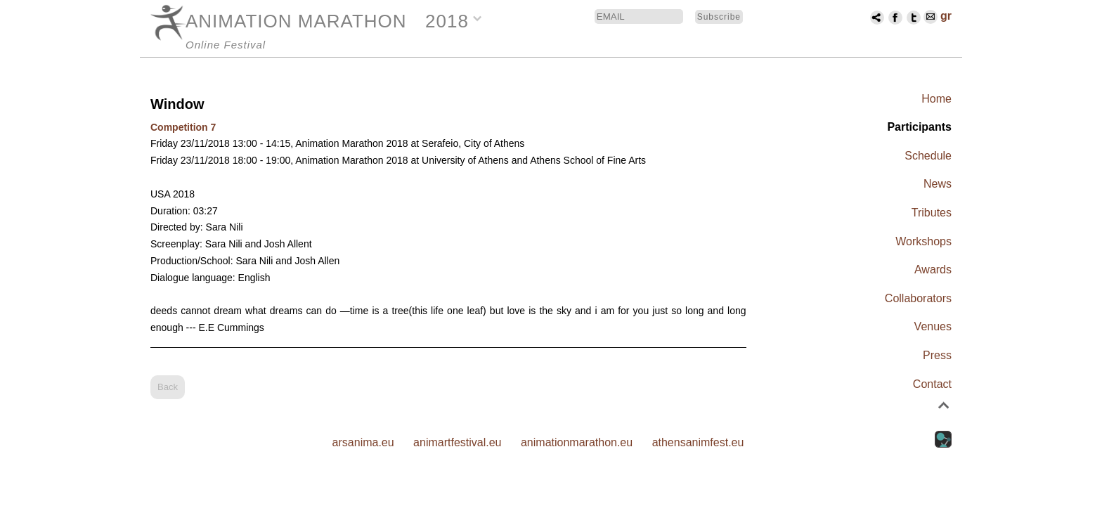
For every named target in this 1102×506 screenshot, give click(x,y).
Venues (933, 326)
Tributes (932, 213)
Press (937, 355)
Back (167, 387)
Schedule (928, 156)
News (937, 184)
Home (936, 99)
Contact (932, 384)
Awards (933, 269)
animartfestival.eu (457, 442)
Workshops (923, 241)
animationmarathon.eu (577, 442)
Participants (919, 127)
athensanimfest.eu (698, 442)
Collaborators (918, 298)
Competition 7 (183, 127)
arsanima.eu (363, 442)
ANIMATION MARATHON (296, 21)
